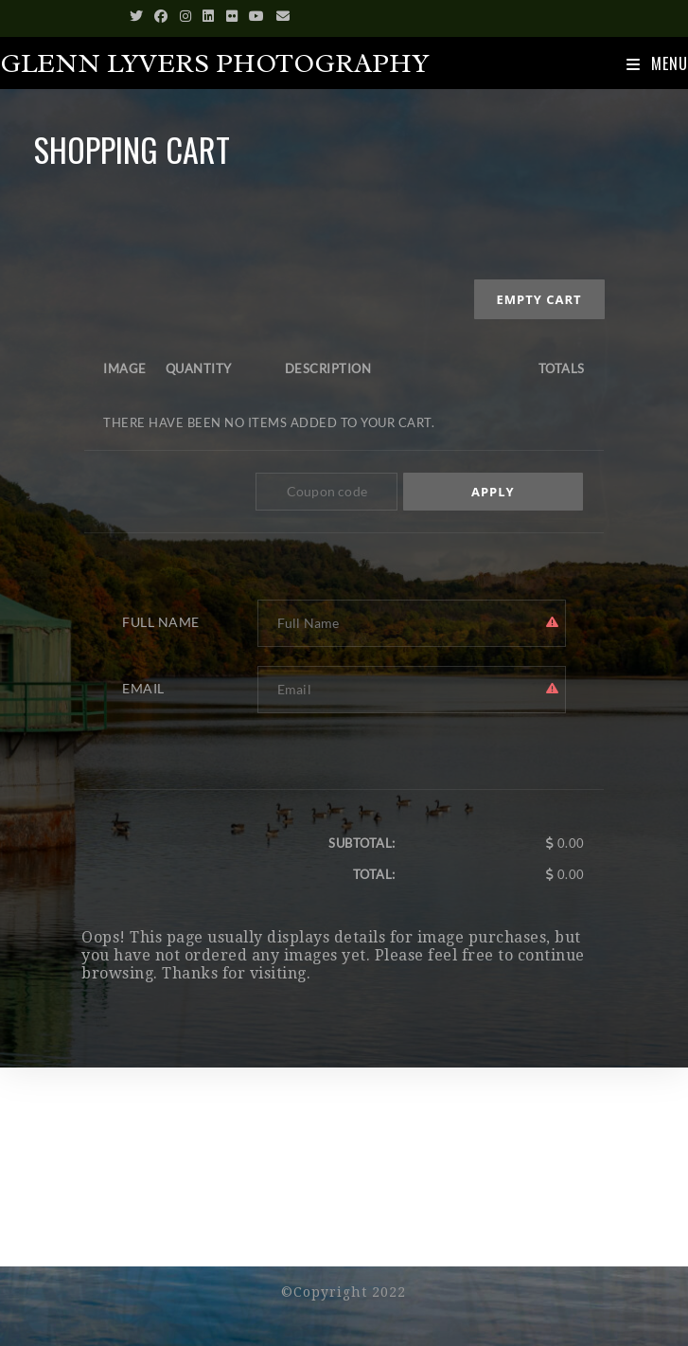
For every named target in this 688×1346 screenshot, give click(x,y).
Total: (374, 874)
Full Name (161, 622)
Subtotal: (362, 843)
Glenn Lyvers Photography (215, 64)
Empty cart (539, 299)
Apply (493, 491)
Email (143, 688)
